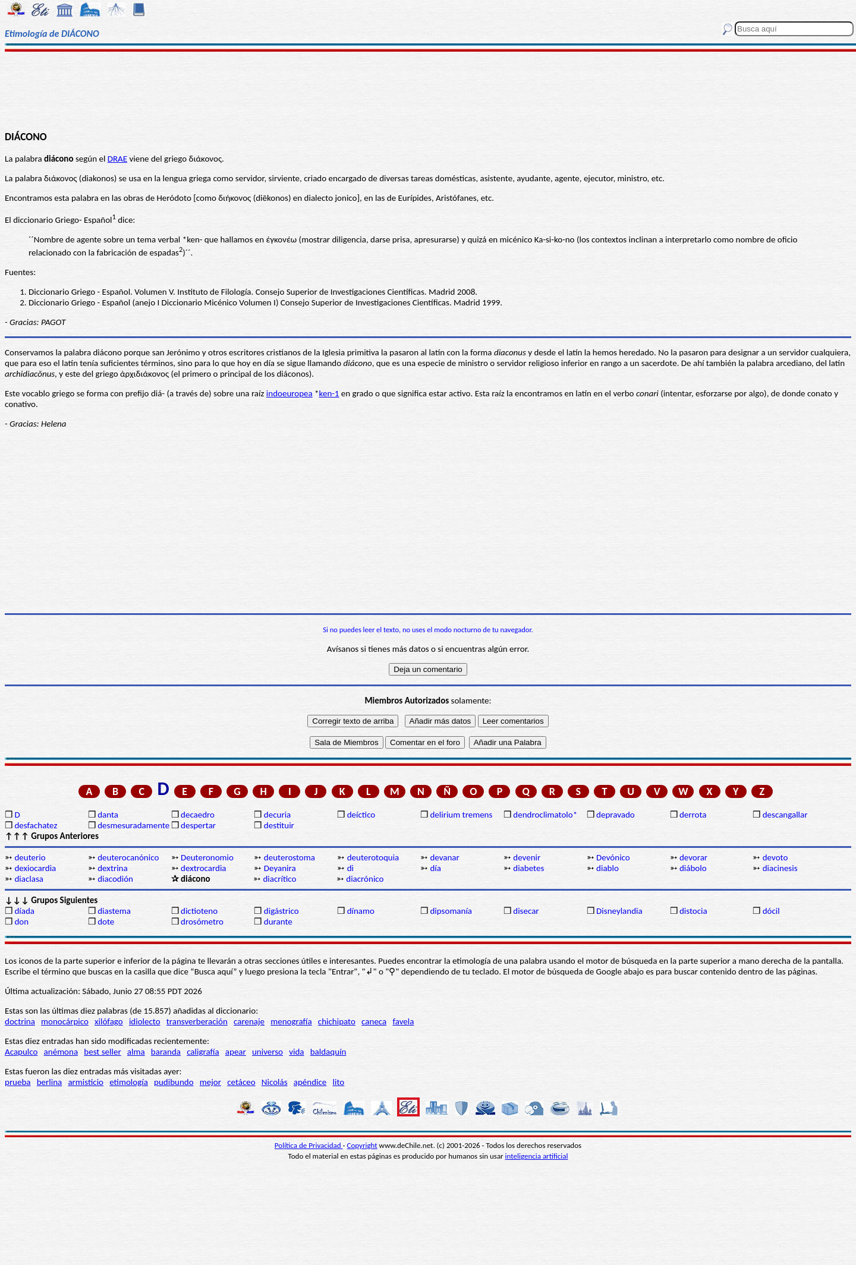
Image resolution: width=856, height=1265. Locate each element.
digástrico (281, 911)
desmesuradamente (133, 825)
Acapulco (21, 1051)
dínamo (360, 911)
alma (136, 1051)
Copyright (362, 1145)
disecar (526, 911)
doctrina (20, 1021)
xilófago (109, 1021)
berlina (49, 1082)
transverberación (197, 1021)
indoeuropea (289, 393)
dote (105, 921)
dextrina (112, 868)
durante (278, 921)
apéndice (310, 1082)
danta (107, 814)
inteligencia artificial (536, 1156)
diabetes (528, 868)
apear (235, 1051)
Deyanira (280, 868)
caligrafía (203, 1051)
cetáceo (241, 1082)
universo (267, 1051)
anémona (61, 1051)
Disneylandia (619, 911)
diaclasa (28, 878)
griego (107, 373)
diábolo (693, 868)
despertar (198, 825)
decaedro (198, 814)
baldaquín (328, 1051)
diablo (607, 868)
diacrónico (364, 878)
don (21, 921)
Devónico (613, 857)
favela (403, 1021)
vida (296, 1051)
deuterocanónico (128, 857)
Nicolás (275, 1082)
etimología (128, 1082)
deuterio (29, 857)
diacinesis (780, 868)
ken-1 (329, 393)
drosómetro (202, 921)
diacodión (115, 878)
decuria (277, 814)
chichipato (336, 1021)
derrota (693, 814)
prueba (18, 1082)
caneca (373, 1021)
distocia (693, 911)
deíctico (361, 814)
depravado (615, 814)
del (87, 373)
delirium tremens (461, 814)
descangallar (785, 814)
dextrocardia (203, 868)
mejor (210, 1082)
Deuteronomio (207, 857)
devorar (693, 857)
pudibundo (174, 1082)
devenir (526, 857)
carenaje (249, 1021)
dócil (771, 911)
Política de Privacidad (309, 1145)
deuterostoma (289, 857)
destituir (279, 825)
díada (24, 911)
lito (339, 1082)
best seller (102, 1051)
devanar (444, 857)
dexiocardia (35, 868)
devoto (775, 857)
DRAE (117, 158)
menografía (290, 1021)
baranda (166, 1051)
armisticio (85, 1082)
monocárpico (65, 1021)
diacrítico (279, 878)
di (350, 868)
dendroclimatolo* (545, 814)
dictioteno (199, 911)
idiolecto (144, 1021)
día (435, 868)
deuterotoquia (373, 857)
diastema (114, 911)
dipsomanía (451, 911)
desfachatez (35, 825)
